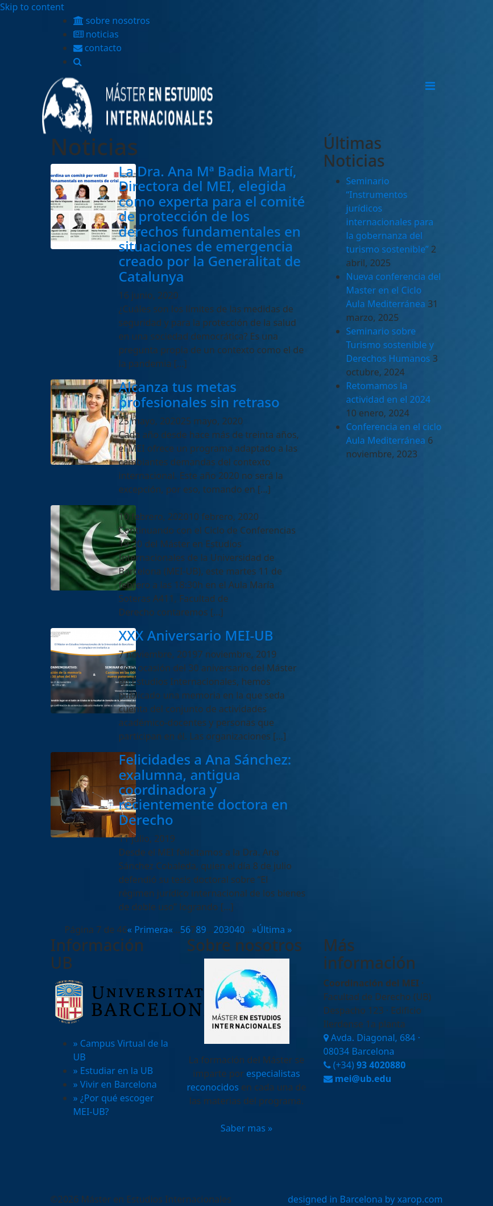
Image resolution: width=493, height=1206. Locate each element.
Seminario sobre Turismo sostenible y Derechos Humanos (390, 345)
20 (219, 929)
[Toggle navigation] (430, 85)
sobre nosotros (111, 20)
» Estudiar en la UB (113, 1070)
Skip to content (32, 7)
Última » (274, 929)
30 (229, 929)
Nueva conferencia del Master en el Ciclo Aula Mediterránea (393, 290)
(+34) (365, 1065)
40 (239, 929)
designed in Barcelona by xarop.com (365, 1199)
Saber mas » (246, 1128)
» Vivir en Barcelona (115, 1084)
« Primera (147, 929)
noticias (96, 34)
